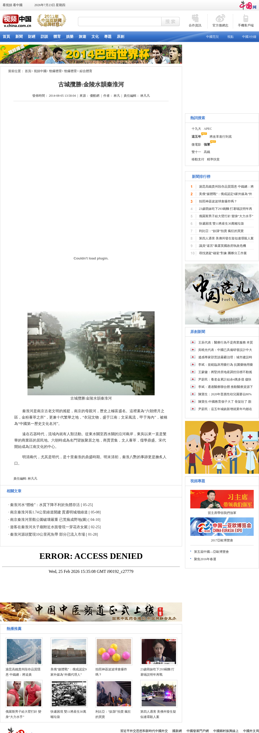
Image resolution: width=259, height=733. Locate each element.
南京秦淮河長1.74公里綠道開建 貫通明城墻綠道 (49, 512)
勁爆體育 (55, 71)
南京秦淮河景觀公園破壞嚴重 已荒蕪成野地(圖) (48, 520)
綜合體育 (86, 71)
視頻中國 (40, 71)
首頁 (28, 71)
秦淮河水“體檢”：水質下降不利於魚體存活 (45, 505)
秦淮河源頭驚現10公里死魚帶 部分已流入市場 (47, 534)
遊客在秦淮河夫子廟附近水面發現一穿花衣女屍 (49, 527)
